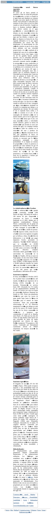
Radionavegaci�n (25, 512)
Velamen (33, 510)
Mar (11, 510)
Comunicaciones (25, 510)
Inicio (7, 510)
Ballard (16, 510)
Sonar (43, 510)
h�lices (30, 477)
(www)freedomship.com (20, 505)
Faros (39, 510)
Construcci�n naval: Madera (24, 494)
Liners (31, 505)
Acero (25, 500)
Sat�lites (30, 503)
